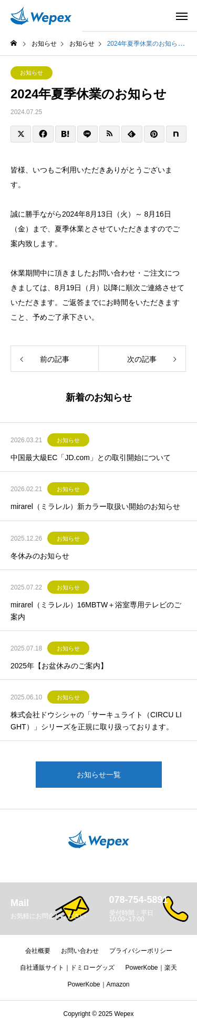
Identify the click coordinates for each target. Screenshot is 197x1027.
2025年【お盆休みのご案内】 (59, 666)
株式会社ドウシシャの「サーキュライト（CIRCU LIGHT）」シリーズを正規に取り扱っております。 (96, 720)
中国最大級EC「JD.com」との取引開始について (91, 457)
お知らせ (31, 72)
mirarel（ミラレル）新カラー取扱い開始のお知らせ (95, 506)
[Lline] (87, 134)
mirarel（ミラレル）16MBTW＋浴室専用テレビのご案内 (96, 611)
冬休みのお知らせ (40, 556)
